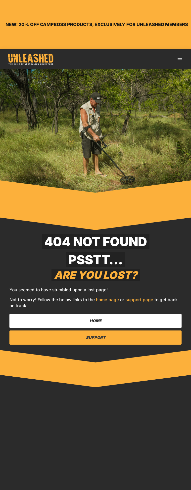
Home (27, 478)
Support (95, 337)
